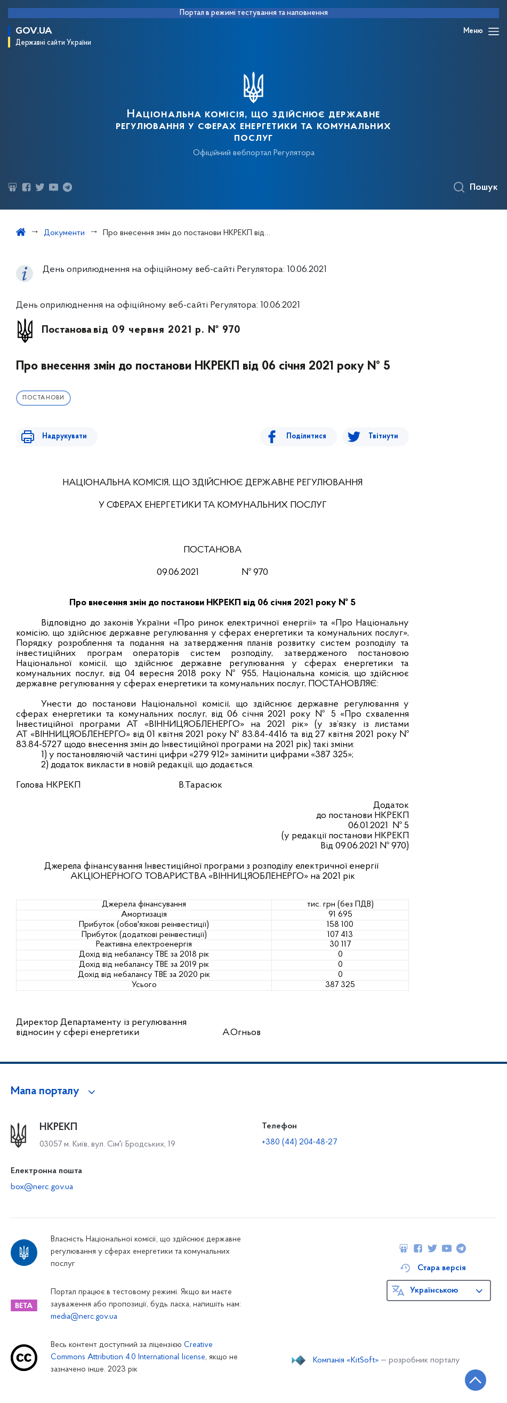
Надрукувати (59, 436)
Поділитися (311, 436)
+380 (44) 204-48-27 (299, 1142)
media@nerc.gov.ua (84, 1317)
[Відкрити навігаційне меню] (493, 31)
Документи (64, 233)
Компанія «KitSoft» (346, 1360)
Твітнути (383, 436)
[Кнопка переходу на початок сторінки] (467, 1379)
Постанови (43, 398)
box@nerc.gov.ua (42, 1187)
